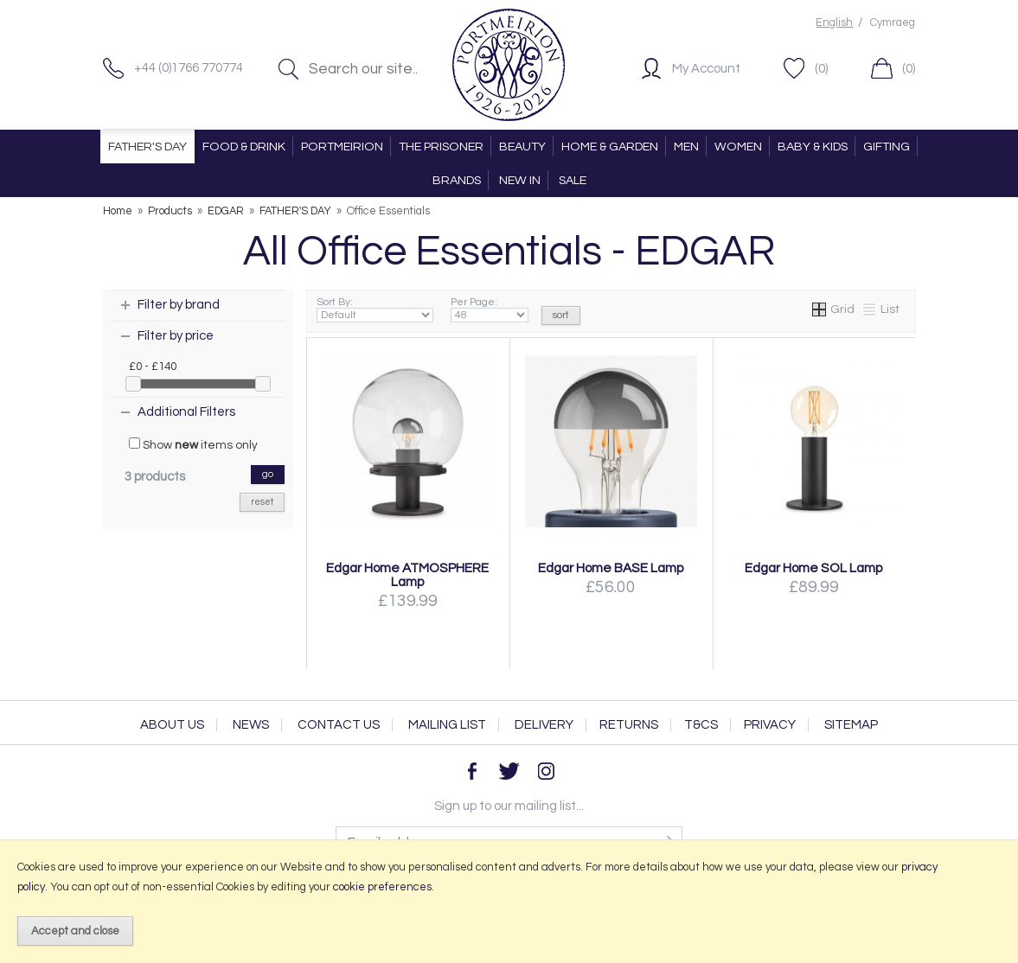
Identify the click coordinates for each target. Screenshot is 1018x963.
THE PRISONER (441, 146)
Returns (628, 724)
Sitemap (851, 724)
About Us (172, 724)
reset (262, 502)
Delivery (544, 724)
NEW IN (520, 180)
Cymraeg (892, 23)
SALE (572, 180)
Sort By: (375, 309)
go (267, 474)
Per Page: (490, 309)
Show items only (193, 444)
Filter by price (176, 335)
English (834, 23)
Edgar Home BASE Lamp (611, 568)
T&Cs (701, 724)
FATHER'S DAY (147, 146)
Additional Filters (186, 411)
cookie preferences (382, 887)
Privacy (770, 724)
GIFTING (886, 146)
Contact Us (339, 724)
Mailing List (447, 724)
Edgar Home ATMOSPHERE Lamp (407, 575)
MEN (686, 146)
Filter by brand (179, 304)
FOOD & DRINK (243, 146)
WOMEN (738, 146)
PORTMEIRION (342, 146)
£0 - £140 (152, 366)
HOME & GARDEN (609, 146)
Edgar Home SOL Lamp (814, 568)
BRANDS (456, 180)
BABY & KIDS (813, 146)
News (251, 724)
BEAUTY (522, 146)
